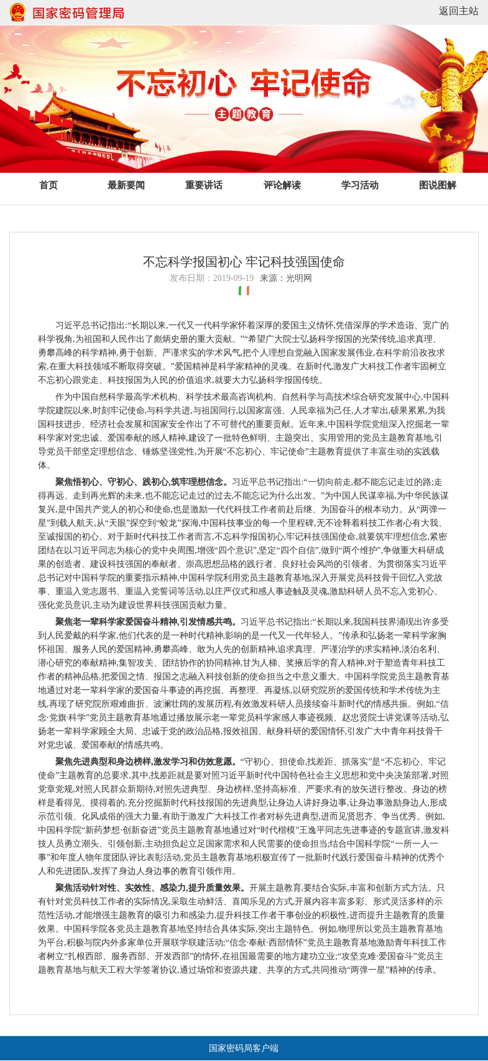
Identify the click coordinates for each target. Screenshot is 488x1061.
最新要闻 (126, 185)
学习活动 (360, 185)
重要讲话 (204, 185)
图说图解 (437, 185)
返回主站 (459, 11)
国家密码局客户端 (244, 1048)
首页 (48, 185)
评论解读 (282, 185)
